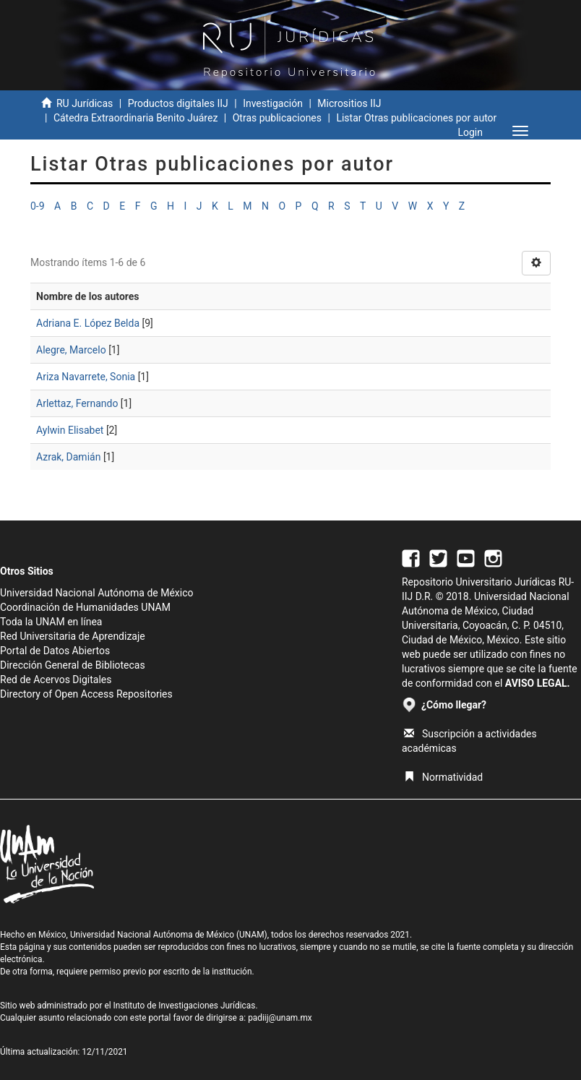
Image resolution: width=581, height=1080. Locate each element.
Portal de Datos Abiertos (55, 650)
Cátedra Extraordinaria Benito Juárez (135, 118)
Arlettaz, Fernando (77, 403)
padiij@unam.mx (280, 1018)
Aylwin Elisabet (69, 430)
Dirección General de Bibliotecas (72, 665)
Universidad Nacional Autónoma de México (97, 593)
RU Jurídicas (84, 103)
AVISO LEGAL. (537, 683)
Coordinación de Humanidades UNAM (85, 607)
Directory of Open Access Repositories (86, 694)
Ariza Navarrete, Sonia (85, 376)
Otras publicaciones (277, 118)
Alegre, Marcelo (71, 350)
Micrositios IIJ (349, 103)
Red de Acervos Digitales (55, 679)
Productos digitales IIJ (178, 103)
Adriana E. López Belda (87, 323)
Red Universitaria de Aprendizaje (72, 636)
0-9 (37, 206)
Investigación (273, 103)
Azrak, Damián (68, 457)
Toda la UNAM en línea (51, 621)
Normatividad (443, 777)
